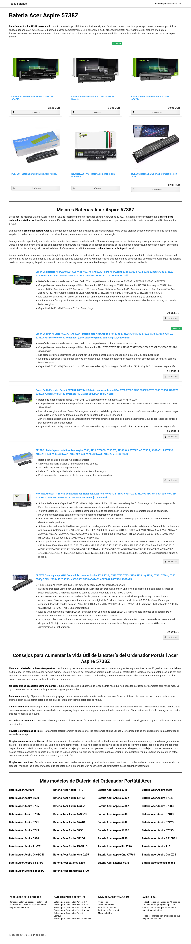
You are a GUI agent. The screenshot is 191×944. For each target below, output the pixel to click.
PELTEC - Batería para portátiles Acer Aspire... (34, 174)
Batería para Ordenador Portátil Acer (71, 905)
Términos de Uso (106, 905)
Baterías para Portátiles (166, 3)
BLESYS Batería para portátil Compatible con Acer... (154, 175)
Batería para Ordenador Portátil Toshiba (73, 907)
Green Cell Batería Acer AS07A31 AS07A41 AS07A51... (33, 98)
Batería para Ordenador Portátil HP (70, 902)
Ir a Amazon (37, 112)
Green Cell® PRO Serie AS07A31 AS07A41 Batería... (92, 98)
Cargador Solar (17, 902)
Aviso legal (103, 902)
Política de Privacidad (108, 910)
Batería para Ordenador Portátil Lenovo (72, 919)
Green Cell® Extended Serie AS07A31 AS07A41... (150, 98)
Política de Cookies (107, 907)
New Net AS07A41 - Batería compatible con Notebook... (93, 175)
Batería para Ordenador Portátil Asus (71, 910)
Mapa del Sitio (105, 913)
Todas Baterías (18, 3)
